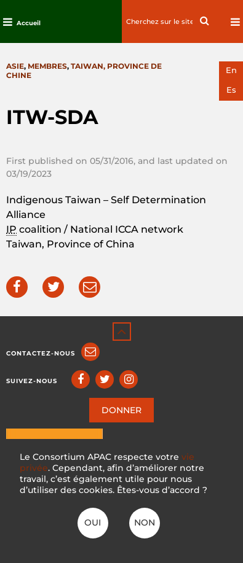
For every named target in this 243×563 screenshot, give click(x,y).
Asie (15, 66)
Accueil (29, 23)
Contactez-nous (40, 353)
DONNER (121, 410)
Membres (47, 66)
